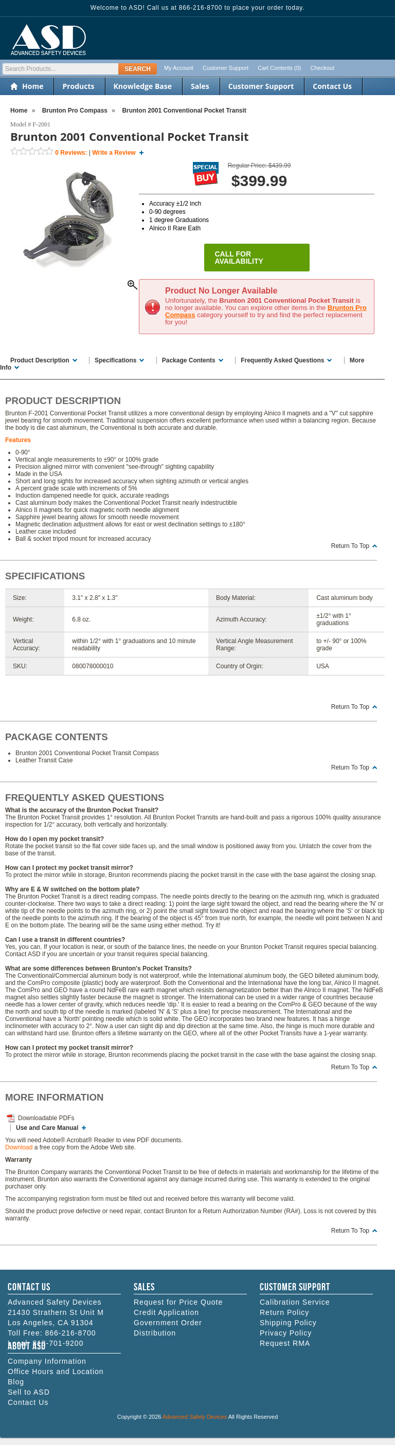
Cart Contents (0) (279, 68)
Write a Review (113, 152)
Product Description (39, 360)
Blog (16, 1382)
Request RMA (285, 1343)
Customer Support (225, 68)
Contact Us (332, 86)
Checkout (322, 68)
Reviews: (71, 152)
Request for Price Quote (178, 1302)
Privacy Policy (286, 1333)
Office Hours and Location (56, 1371)
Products (78, 86)
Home (32, 86)
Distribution (155, 1333)
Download (18, 1147)
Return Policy (284, 1312)
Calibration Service (295, 1302)
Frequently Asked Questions (282, 360)
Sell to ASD (29, 1392)
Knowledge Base (143, 86)
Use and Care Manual (47, 1127)
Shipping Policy (288, 1323)
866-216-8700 (70, 1333)
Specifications (115, 360)
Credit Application (166, 1312)
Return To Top (350, 546)
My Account (178, 68)
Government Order (168, 1323)
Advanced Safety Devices (195, 1417)
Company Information (47, 1361)
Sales (200, 86)
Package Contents (189, 360)
